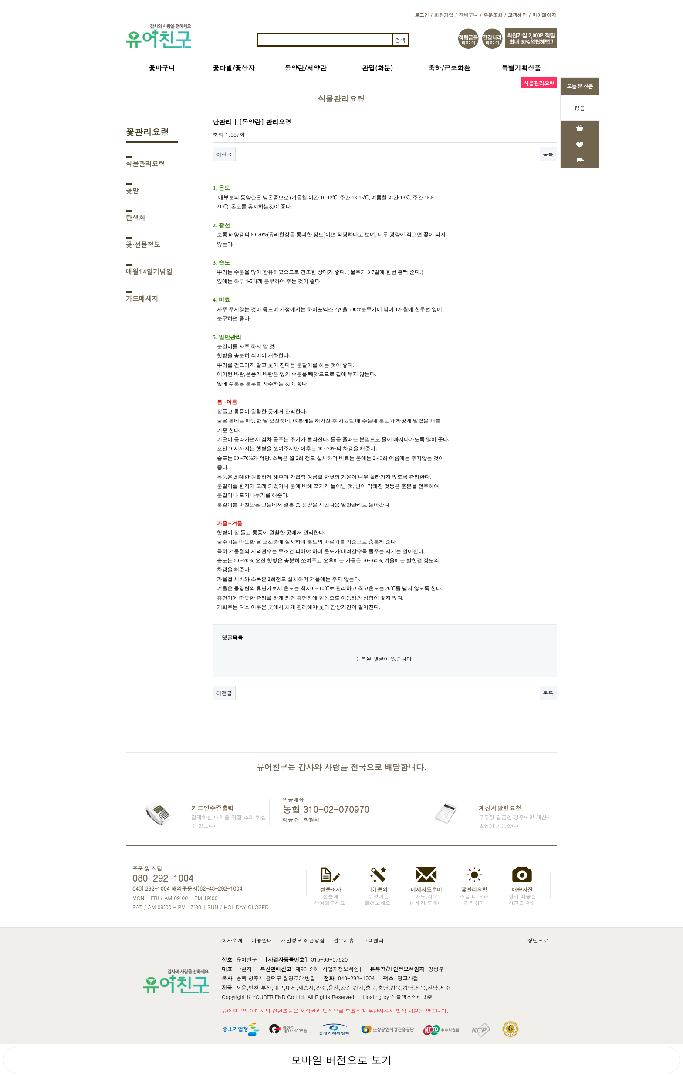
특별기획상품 (521, 67)
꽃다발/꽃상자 (233, 67)
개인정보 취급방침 (303, 940)
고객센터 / (519, 15)
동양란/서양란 (305, 67)
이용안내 (261, 940)
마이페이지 (544, 15)
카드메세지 (142, 298)
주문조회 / (494, 15)
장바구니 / (470, 15)
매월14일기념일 (149, 271)
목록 (548, 154)
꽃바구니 (162, 67)
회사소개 (232, 940)
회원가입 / (445, 15)
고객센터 (373, 940)
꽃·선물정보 (143, 244)
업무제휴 (343, 940)
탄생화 (135, 217)
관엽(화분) (377, 67)
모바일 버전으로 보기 (341, 1060)
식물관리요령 (145, 163)
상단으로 (537, 940)
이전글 (224, 154)
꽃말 (132, 190)
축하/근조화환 (449, 67)
